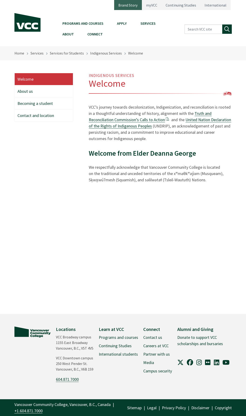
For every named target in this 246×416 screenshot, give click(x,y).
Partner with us (156, 354)
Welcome (135, 53)
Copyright (223, 407)
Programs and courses (118, 337)
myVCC (151, 5)
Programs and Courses (82, 23)
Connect (95, 34)
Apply (122, 23)
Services (148, 23)
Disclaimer (200, 407)
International (215, 5)
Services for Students (67, 53)
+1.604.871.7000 (28, 410)
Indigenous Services (106, 53)
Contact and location (35, 115)
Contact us (152, 337)
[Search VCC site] (203, 29)
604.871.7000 (67, 379)
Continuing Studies (181, 5)
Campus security (157, 371)
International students (118, 354)
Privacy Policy (174, 407)
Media (148, 362)
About (68, 34)
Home (19, 53)
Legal (152, 407)
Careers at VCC (156, 345)
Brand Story (128, 5)
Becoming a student (35, 103)
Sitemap (134, 407)
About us (25, 91)
